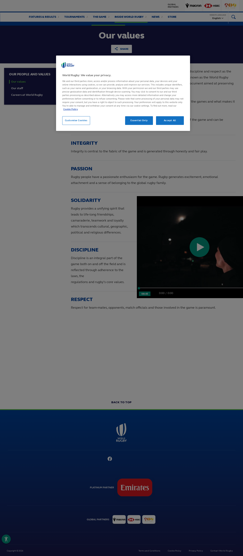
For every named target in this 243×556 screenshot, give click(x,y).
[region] (123, 93)
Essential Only (139, 120)
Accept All (170, 120)
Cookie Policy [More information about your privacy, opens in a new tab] (70, 109)
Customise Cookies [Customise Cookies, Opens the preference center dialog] (76, 120)
